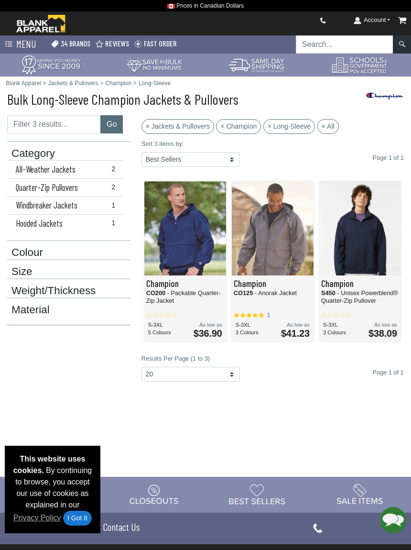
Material (30, 310)
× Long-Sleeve (289, 126)
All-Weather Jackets (67, 169)
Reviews (112, 44)
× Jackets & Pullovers (178, 126)
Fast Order (155, 44)
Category (33, 153)
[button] (393, 520)
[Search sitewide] (344, 44)
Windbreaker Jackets (67, 205)
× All (328, 126)
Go (112, 124)
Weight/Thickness (53, 291)
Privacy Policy (37, 518)
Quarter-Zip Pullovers (67, 187)
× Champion (238, 126)
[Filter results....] (54, 124)
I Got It (77, 518)
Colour (27, 252)
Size (21, 271)
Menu (19, 44)
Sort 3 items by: (162, 143)
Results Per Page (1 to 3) (175, 358)
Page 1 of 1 (388, 372)
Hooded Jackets (67, 223)
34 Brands (70, 44)
